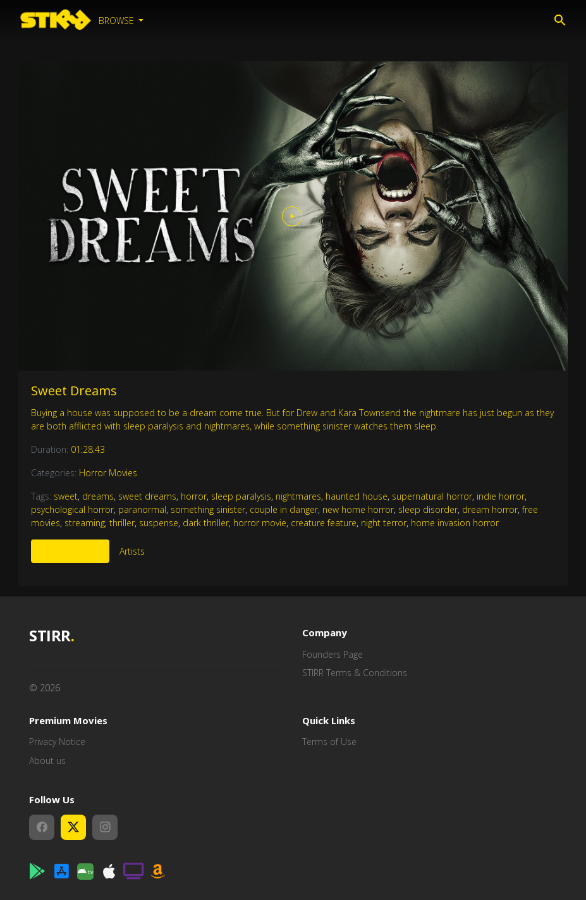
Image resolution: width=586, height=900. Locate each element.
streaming (84, 523)
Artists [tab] (132, 551)
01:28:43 (88, 449)
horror (194, 496)
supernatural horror (432, 496)
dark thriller (206, 523)
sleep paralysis (241, 496)
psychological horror (72, 509)
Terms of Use (329, 742)
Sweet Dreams (74, 390)
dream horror (490, 509)
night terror (383, 523)
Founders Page (332, 654)
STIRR (51, 636)
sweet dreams (147, 496)
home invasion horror (455, 523)
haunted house (357, 496)
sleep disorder (428, 509)
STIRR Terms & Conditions (354, 673)
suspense (158, 523)
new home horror (358, 509)
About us (47, 761)
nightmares (298, 496)
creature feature (324, 523)
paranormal (142, 509)
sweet (66, 496)
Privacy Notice (57, 742)
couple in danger (284, 509)
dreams (98, 496)
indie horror (501, 496)
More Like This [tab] (70, 551)
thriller (122, 523)
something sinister (208, 509)
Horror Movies (108, 473)
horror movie (259, 523)
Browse (118, 21)
